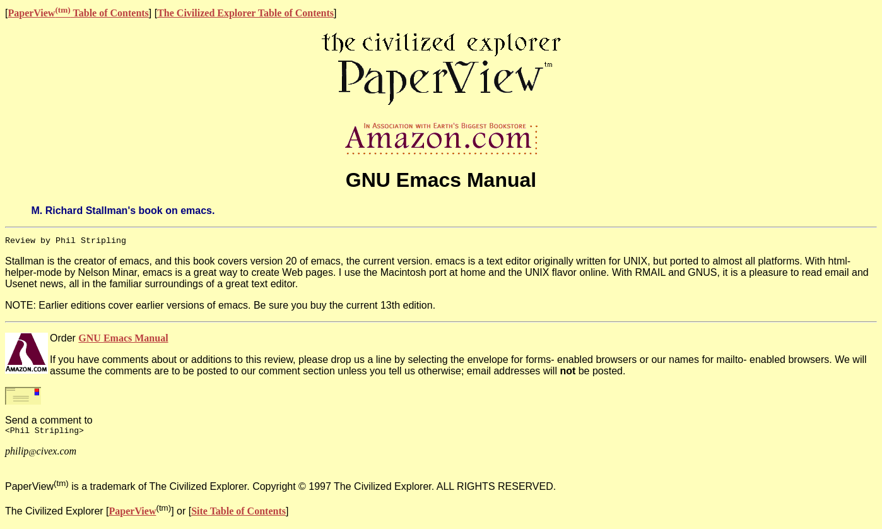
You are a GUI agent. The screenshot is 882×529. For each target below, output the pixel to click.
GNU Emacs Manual (123, 338)
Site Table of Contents (238, 513)
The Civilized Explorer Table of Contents (245, 13)
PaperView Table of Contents (78, 13)
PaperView (132, 513)
